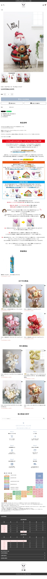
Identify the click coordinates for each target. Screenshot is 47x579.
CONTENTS (4, 555)
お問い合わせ (12, 103)
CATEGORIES (4, 553)
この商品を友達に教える (6, 115)
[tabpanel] (23, 42)
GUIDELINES (4, 558)
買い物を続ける (4, 116)
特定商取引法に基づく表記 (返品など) (8, 113)
